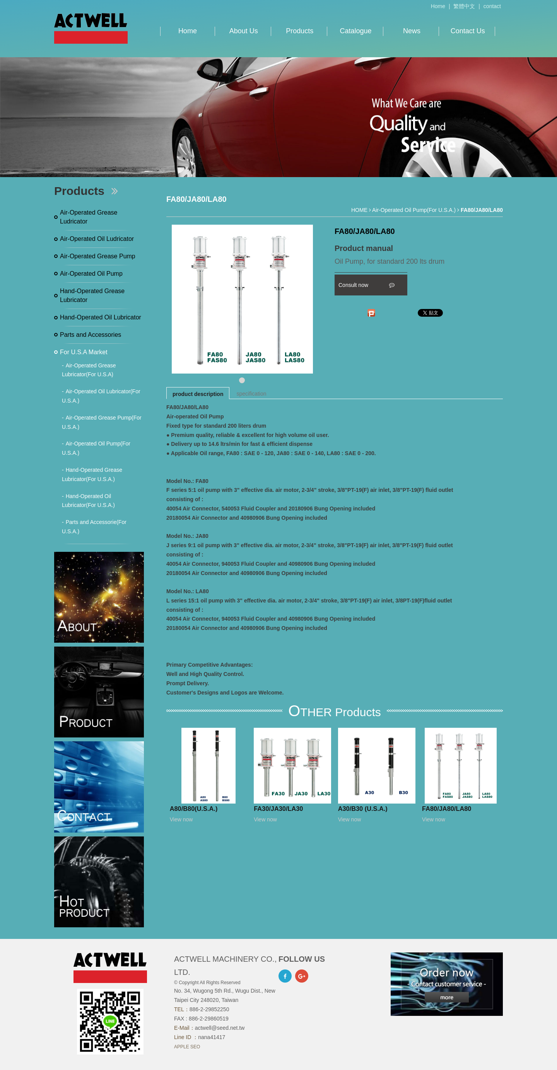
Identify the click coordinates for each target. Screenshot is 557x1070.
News (411, 31)
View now (181, 819)
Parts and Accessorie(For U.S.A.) (94, 526)
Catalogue (356, 31)
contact (492, 6)
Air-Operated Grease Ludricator (89, 217)
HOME (359, 210)
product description (198, 394)
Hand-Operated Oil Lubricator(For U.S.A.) (88, 501)
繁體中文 (464, 6)
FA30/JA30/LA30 (278, 808)
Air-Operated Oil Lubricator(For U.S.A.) (101, 396)
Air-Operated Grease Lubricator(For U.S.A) (89, 370)
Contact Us (468, 31)
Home (438, 6)
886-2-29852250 (209, 1009)
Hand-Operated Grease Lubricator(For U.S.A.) (92, 474)
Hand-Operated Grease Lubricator (92, 296)
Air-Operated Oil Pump (91, 273)
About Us (243, 31)
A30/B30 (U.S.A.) (363, 808)
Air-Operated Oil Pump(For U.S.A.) (96, 448)
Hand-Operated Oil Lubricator (100, 317)
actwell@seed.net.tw (220, 1028)
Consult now (366, 285)
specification (251, 394)
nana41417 (211, 1037)
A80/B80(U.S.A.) (194, 808)
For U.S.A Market (84, 352)
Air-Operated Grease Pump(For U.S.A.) (102, 422)
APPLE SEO (187, 1047)
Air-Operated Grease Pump (97, 256)
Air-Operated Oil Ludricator (97, 239)
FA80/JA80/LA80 (446, 808)
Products (299, 31)
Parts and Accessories (90, 334)
